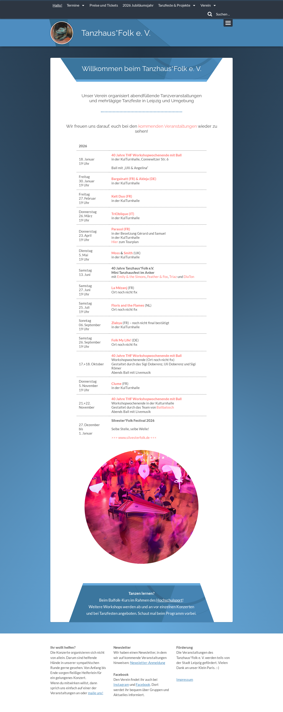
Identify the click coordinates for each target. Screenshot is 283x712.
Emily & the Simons (131, 277)
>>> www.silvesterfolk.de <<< (134, 437)
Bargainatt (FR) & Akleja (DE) (133, 179)
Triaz (173, 277)
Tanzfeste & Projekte (174, 5)
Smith (128, 253)
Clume (116, 383)
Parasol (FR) (120, 229)
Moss (115, 253)
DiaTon (189, 277)
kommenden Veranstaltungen (167, 126)
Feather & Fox (157, 277)
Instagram (121, 684)
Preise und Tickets (104, 5)
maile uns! (95, 693)
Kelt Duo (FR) (121, 196)
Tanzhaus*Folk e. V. (116, 33)
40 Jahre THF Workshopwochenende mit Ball (146, 155)
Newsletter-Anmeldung (147, 663)
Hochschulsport (169, 600)
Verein (206, 5)
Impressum (184, 679)
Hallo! (57, 5)
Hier (115, 242)
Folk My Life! (121, 340)
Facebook (143, 684)
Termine (73, 5)
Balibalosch (165, 407)
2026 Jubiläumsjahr (138, 5)
